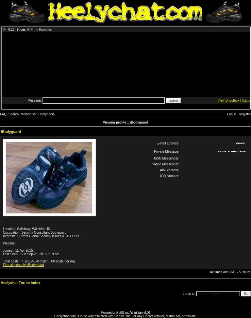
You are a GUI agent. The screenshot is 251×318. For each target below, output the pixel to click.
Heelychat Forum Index (20, 283)
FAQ (3, 114)
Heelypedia (46, 114)
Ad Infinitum (136, 312)
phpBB (120, 312)
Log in (231, 114)
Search (13, 114)
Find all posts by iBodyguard (23, 265)
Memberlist (29, 114)
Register (245, 114)
